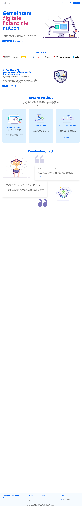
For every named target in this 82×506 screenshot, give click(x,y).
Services (66, 2)
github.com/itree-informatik (68, 499)
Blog (71, 2)
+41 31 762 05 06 (66, 498)
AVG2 (62, 2)
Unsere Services (7, 41)
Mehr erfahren (14, 138)
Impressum (31, 501)
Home (58, 2)
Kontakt (76, 2)
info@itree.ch (65, 496)
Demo (5, 85)
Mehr (12, 85)
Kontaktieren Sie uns (19, 41)
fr (79, 0)
